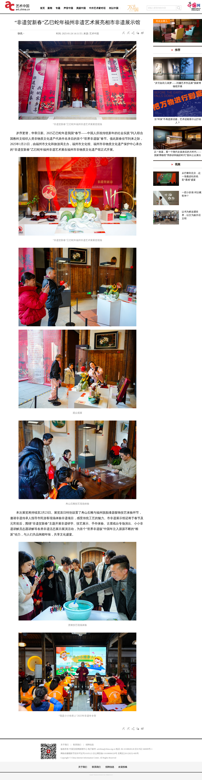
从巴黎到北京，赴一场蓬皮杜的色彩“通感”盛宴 (191, 176)
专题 (58, 8)
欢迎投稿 (122, 767)
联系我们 (77, 744)
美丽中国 (81, 8)
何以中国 (113, 8)
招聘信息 (90, 744)
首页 (42, 8)
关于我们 (65, 744)
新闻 (49, 8)
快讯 (20, 33)
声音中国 (68, 8)
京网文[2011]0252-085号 (128, 753)
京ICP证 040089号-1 (143, 749)
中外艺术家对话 (97, 8)
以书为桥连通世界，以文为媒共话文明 (191, 215)
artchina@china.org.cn (106, 749)
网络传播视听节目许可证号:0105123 (76, 753)
